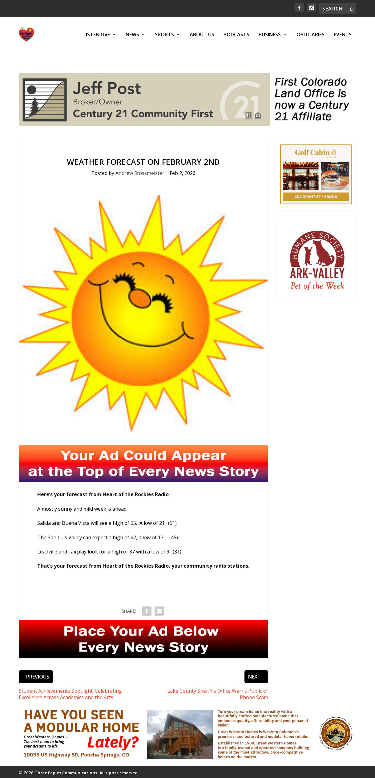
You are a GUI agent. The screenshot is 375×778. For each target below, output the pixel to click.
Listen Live (96, 34)
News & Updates (127, 771)
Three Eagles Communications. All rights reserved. (87, 762)
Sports (164, 34)
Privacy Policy (246, 771)
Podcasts (236, 34)
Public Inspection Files (286, 771)
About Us (202, 34)
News (132, 34)
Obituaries (310, 34)
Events (343, 34)
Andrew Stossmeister (139, 163)
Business (270, 34)
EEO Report (324, 771)
